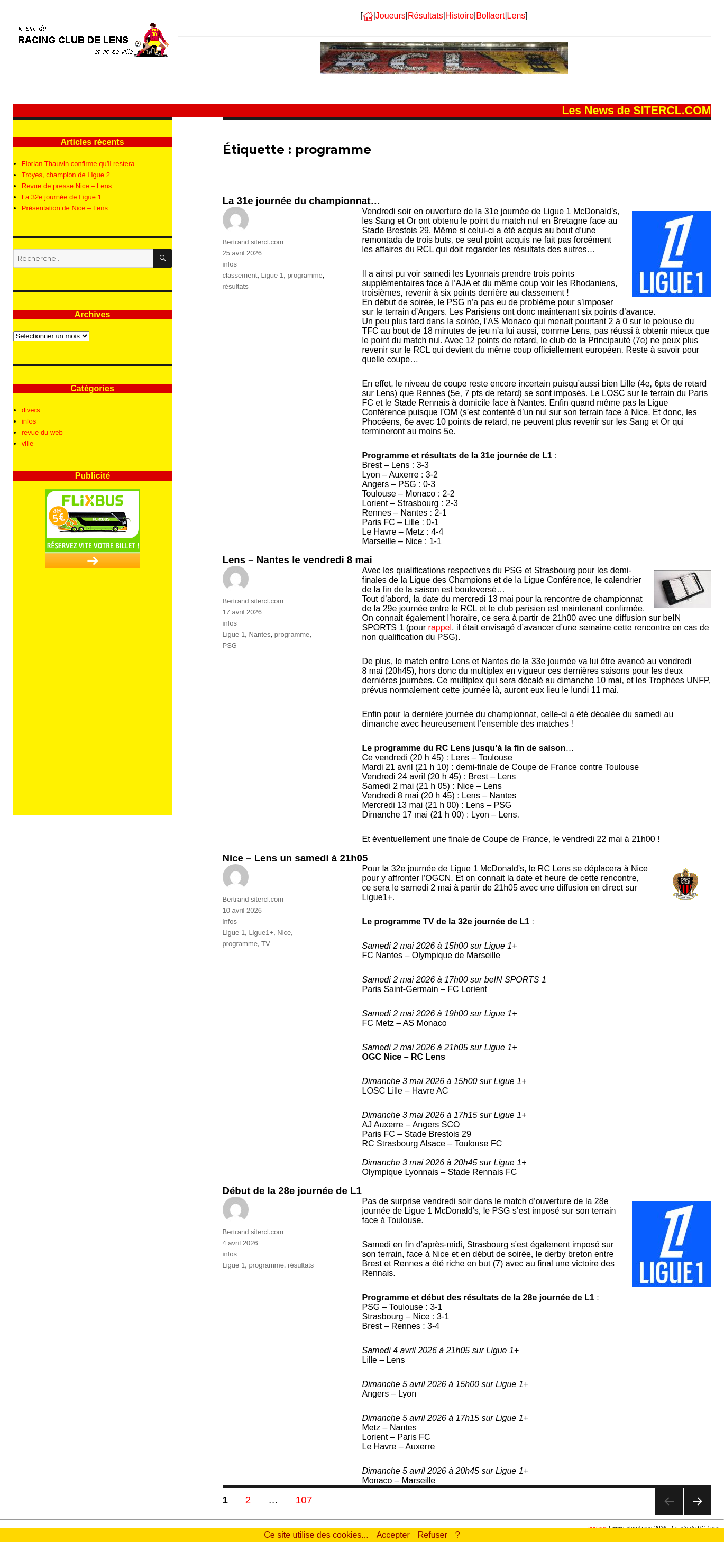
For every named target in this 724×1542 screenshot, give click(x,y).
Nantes (259, 634)
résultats (236, 286)
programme (304, 275)
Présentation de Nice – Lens (65, 208)
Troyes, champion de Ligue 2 (66, 175)
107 (307, 1500)
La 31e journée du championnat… (302, 200)
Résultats (425, 15)
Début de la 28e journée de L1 (292, 1190)
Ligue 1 (272, 275)
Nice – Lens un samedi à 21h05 (295, 858)
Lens (516, 15)
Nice (284, 933)
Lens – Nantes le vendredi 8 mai (297, 559)
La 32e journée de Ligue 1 (62, 197)
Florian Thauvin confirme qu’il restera (78, 164)
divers (31, 410)
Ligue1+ (261, 933)
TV (265, 944)
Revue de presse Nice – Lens (67, 186)
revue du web (42, 432)
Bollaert (490, 15)
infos (230, 264)
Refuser (432, 1534)
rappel (440, 627)
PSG (230, 645)
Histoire (459, 15)
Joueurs (390, 15)
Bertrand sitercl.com (253, 242)
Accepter (393, 1534)
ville (27, 443)
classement (240, 275)
